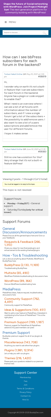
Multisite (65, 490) (16, 273)
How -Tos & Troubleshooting (25, 255)
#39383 (42, 151)
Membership (25, 377)
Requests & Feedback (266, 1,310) (22, 243)
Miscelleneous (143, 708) (21, 342)
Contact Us (26, 396)
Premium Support (16, 332)
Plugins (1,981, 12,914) (18, 350)
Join (25, 385)
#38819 (42, 76)
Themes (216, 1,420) (17, 358)
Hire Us (25, 400)
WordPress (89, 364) (18, 281)
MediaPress (12, 289)
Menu (10, 22)
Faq (25, 381)
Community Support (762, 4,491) (22, 300)
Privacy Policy (25, 392)
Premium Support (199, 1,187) (24, 322)
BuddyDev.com (36, 412)
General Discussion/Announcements (25, 230)
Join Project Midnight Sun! (25, 6)
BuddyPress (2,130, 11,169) (21, 265)
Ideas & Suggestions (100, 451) (25, 310)
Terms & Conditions (25, 388)
